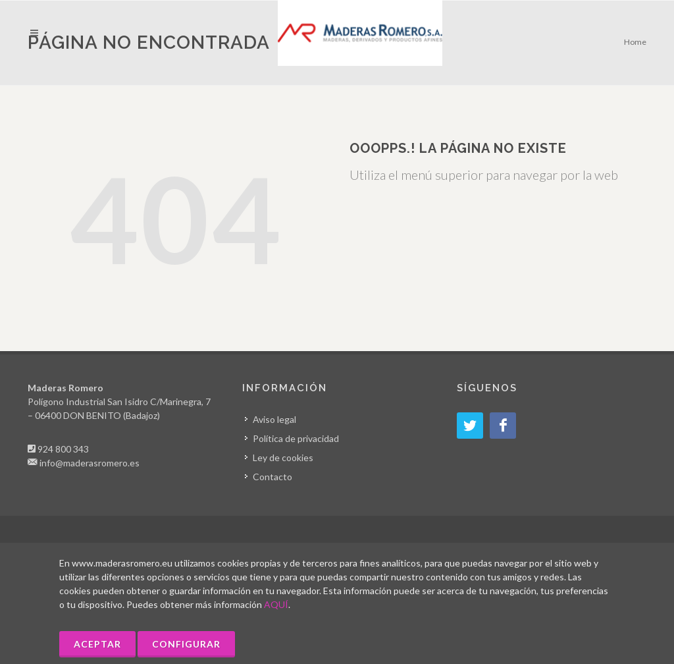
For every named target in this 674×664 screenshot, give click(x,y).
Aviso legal (274, 419)
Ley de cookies (283, 457)
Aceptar (97, 644)
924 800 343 (63, 449)
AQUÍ (276, 604)
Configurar (186, 644)
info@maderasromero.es (89, 462)
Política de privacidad (296, 438)
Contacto (272, 476)
